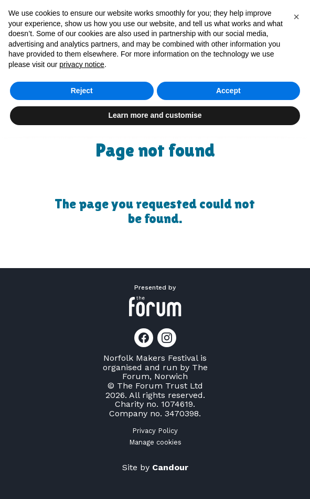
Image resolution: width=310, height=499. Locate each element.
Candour (170, 467)
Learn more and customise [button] (154, 115)
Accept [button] (228, 90)
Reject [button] (82, 90)
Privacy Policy (155, 431)
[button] (296, 16)
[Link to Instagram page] (166, 337)
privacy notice (81, 64)
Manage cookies (155, 442)
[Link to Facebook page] (143, 337)
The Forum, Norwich (165, 372)
